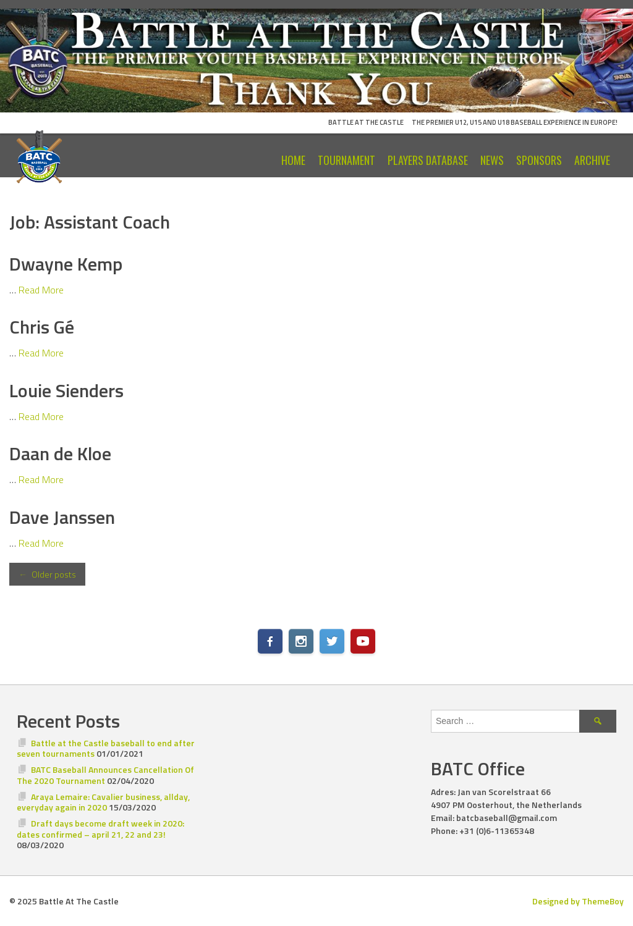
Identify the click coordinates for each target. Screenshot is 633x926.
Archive (592, 160)
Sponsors (539, 160)
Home (293, 160)
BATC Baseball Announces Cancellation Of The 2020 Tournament (105, 775)
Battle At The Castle (366, 122)
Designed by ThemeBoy (578, 900)
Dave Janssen (62, 517)
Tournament (346, 160)
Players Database (428, 160)
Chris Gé (41, 327)
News (492, 160)
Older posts (47, 574)
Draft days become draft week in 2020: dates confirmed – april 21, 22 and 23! (100, 829)
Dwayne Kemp (65, 264)
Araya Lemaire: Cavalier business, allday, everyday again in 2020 (103, 802)
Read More (41, 289)
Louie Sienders (66, 390)
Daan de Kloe (60, 453)
